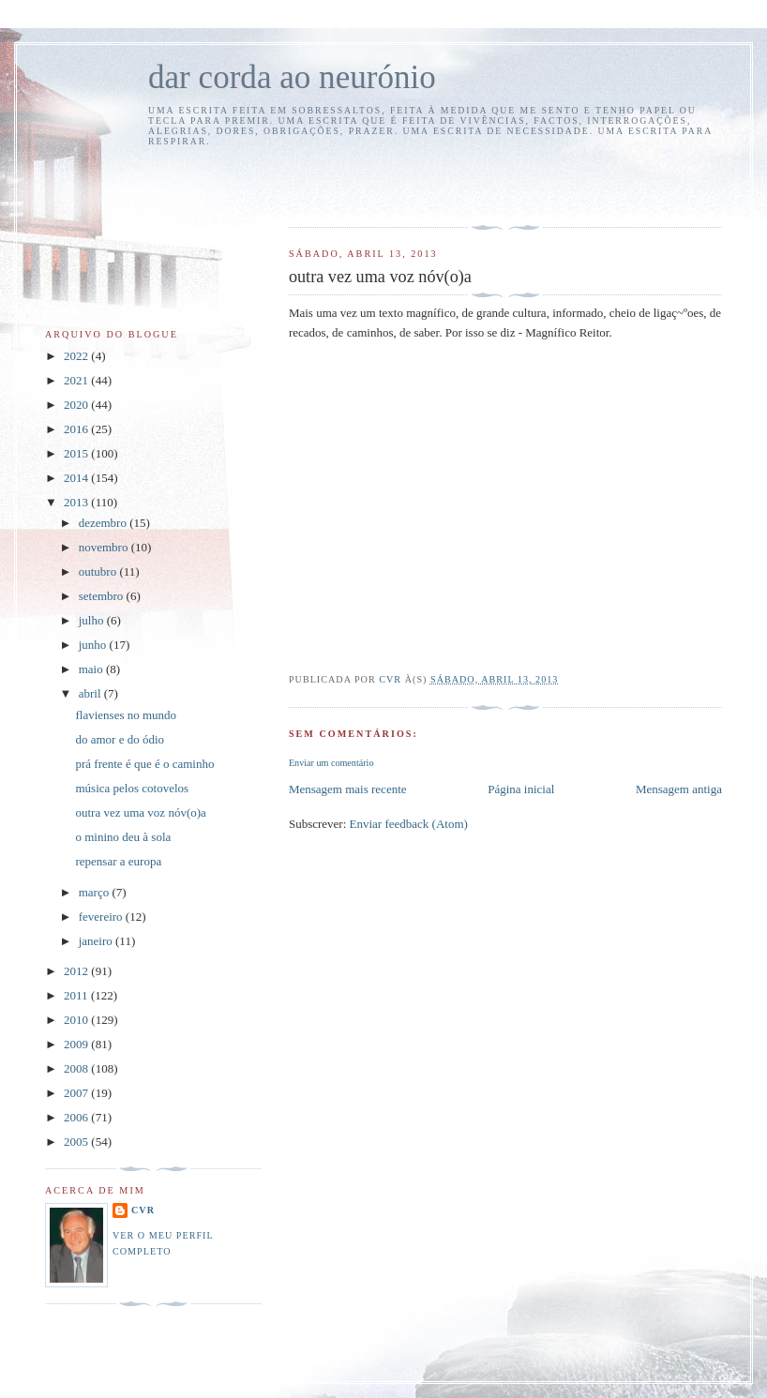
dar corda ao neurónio (292, 77)
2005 (77, 1142)
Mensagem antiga (679, 789)
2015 (77, 453)
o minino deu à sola (123, 837)
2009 (77, 1044)
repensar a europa (118, 861)
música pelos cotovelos (131, 788)
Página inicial (521, 789)
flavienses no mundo (125, 715)
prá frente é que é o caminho (144, 764)
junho (94, 645)
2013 (77, 502)
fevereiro (102, 916)
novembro (105, 547)
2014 (77, 478)
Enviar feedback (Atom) (409, 824)
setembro (103, 596)
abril (91, 693)
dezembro (104, 523)
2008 (77, 1068)
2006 (77, 1117)
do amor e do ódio (119, 739)
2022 (77, 356)
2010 (77, 1020)
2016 (77, 429)
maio (92, 669)
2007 (77, 1093)
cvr (143, 1210)
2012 (77, 971)
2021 (77, 380)
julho (93, 620)
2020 (77, 405)
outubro (99, 571)
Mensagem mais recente (348, 789)
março (96, 892)
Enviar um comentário (331, 763)
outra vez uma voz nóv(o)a (140, 812)
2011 (77, 995)
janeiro (97, 941)
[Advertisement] (398, 184)
